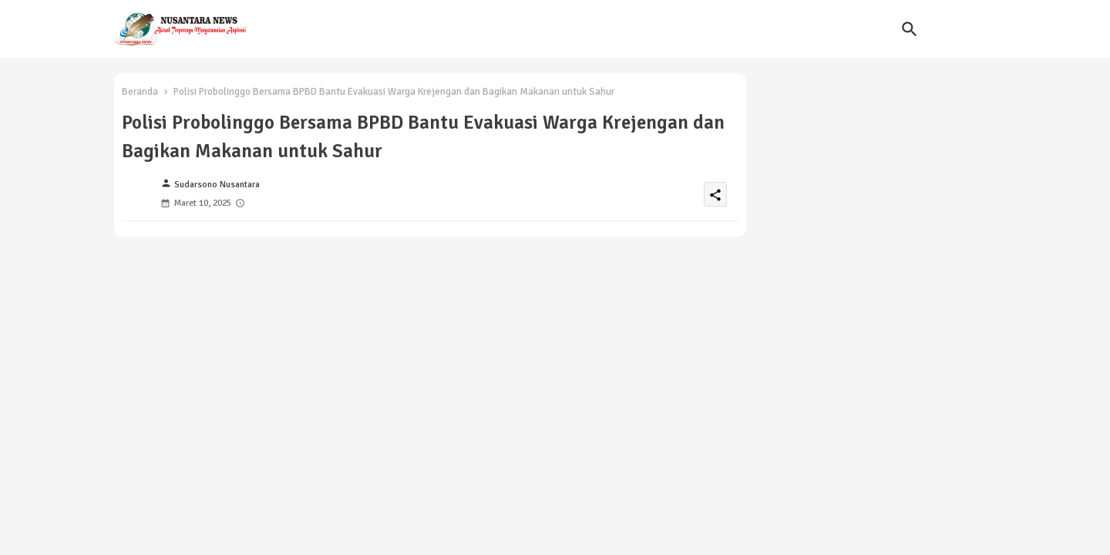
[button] (909, 29)
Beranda (140, 92)
